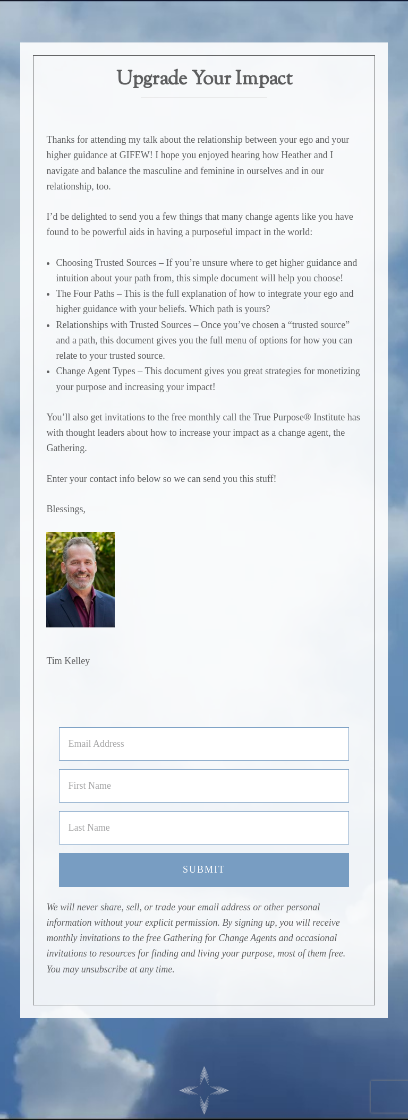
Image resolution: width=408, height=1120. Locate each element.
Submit (204, 869)
